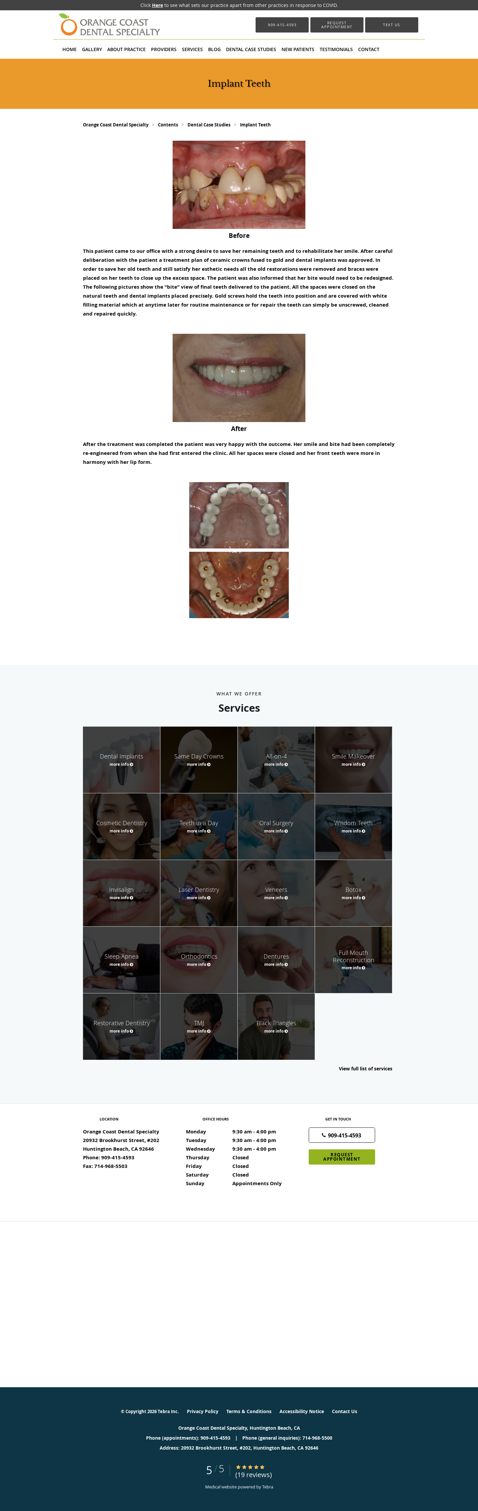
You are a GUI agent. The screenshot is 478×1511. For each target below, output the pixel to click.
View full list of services (365, 1068)
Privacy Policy (202, 1411)
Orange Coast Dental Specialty (116, 125)
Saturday (237, 1175)
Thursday (237, 1157)
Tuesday (237, 1140)
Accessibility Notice (301, 1411)
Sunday (237, 1183)
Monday (237, 1131)
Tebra (267, 1487)
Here (157, 5)
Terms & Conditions (249, 1411)
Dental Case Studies (209, 125)
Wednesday (237, 1149)
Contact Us (344, 1411)
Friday (237, 1166)
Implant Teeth (255, 125)
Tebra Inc (168, 1411)
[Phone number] (342, 1135)
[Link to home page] (99, 24)
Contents (168, 125)
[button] (336, 25)
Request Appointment (342, 1157)
